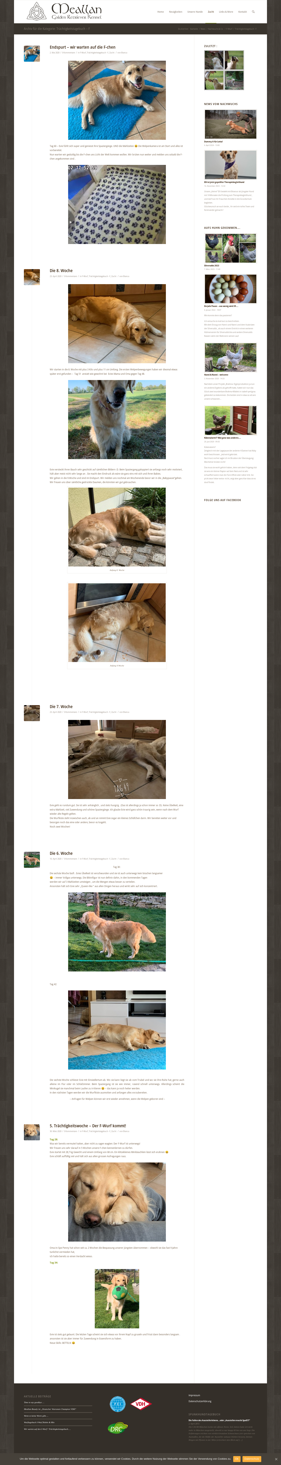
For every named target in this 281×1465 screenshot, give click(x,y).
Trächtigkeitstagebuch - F (97, 52)
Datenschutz (251, 1458)
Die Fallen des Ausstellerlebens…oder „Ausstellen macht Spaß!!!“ (219, 1420)
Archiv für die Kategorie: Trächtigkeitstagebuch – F (57, 28)
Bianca (124, 52)
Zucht (111, 52)
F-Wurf (83, 52)
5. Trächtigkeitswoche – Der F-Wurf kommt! (88, 1125)
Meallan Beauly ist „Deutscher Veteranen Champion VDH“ (50, 1409)
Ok (237, 1458)
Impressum (194, 1395)
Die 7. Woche (61, 706)
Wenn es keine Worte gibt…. (36, 1416)
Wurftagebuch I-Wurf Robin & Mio (39, 1422)
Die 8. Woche (61, 270)
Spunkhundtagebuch (204, 1414)
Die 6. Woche (61, 853)
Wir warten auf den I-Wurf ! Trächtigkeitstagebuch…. (47, 1429)
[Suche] (253, 11)
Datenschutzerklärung (200, 1401)
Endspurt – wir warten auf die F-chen (83, 47)
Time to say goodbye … (34, 1402)
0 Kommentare (68, 52)
